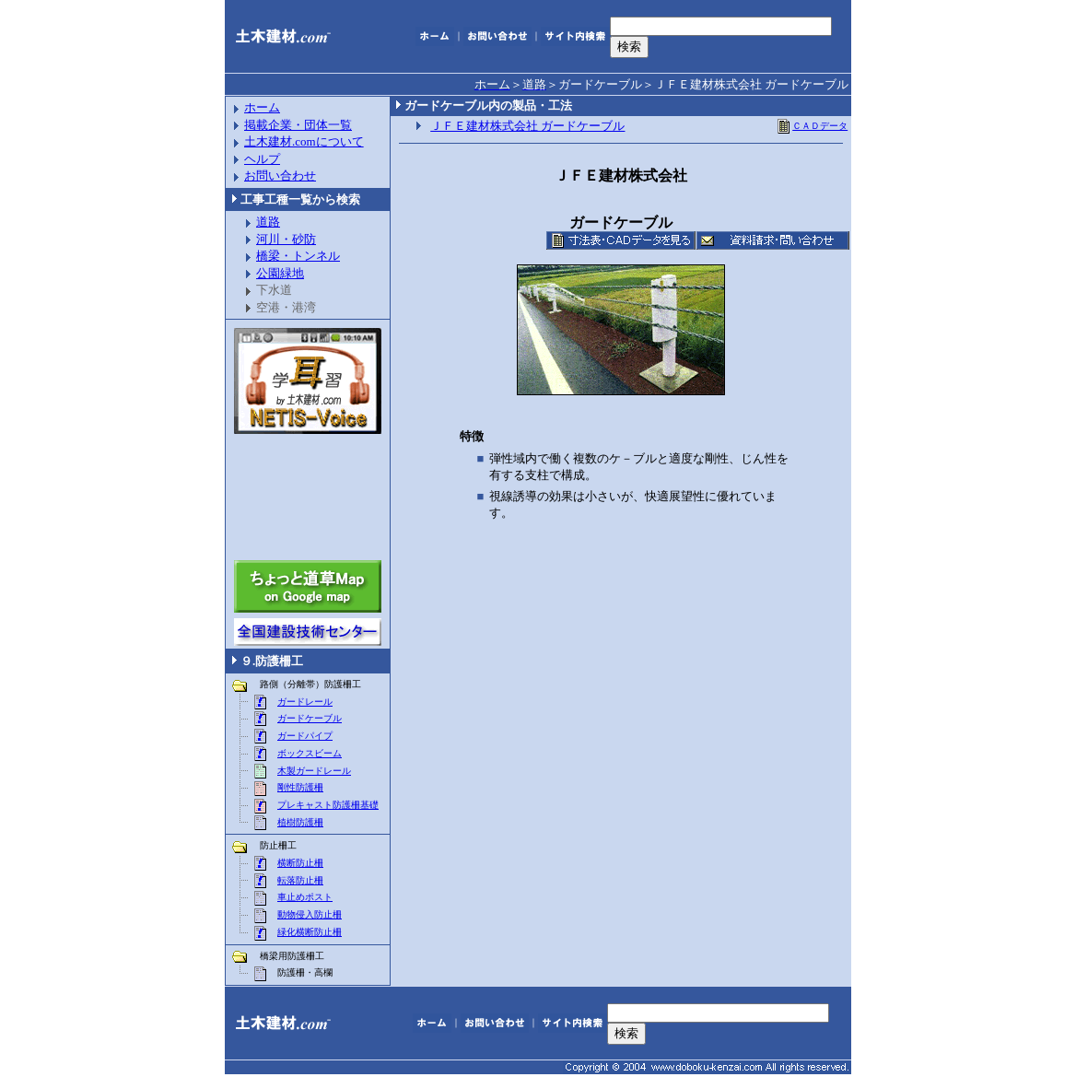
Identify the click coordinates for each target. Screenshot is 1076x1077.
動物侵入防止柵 (309, 914)
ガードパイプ (305, 736)
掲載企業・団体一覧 (298, 125)
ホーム (262, 107)
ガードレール (305, 702)
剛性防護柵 (300, 787)
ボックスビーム (309, 753)
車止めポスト (305, 897)
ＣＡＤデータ (812, 126)
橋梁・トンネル (298, 256)
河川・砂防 (286, 239)
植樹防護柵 (300, 822)
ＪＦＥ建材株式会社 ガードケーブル (527, 126)
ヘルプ (262, 159)
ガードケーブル (309, 718)
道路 (268, 221)
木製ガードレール (314, 771)
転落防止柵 (300, 880)
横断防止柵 (300, 863)
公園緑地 (280, 273)
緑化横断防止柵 (309, 932)
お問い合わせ (280, 175)
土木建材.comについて (304, 141)
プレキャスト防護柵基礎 (328, 805)
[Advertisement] (308, 497)
